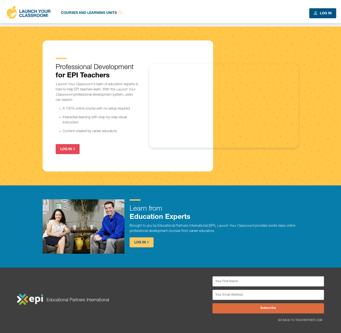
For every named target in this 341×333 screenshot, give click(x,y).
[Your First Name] (268, 281)
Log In (323, 13)
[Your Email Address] (268, 295)
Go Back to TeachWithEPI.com (300, 320)
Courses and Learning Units (91, 13)
